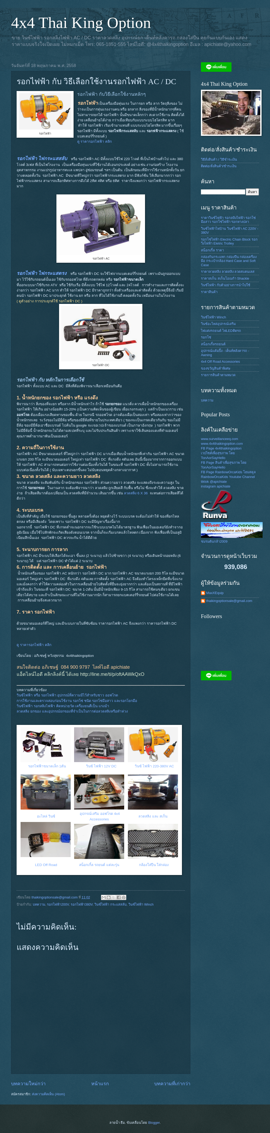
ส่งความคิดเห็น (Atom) (48, 1094)
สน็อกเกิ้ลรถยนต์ (213, 344)
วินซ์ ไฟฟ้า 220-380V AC (155, 766)
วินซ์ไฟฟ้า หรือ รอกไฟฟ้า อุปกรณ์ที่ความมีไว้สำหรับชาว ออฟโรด (67, 695)
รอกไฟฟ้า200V (58, 904)
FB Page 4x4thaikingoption (221, 448)
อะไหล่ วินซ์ (46, 816)
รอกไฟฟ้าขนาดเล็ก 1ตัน (47, 766)
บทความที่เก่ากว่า (172, 1083)
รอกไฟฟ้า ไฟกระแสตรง (41, 273)
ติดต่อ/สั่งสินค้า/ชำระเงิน (219, 166)
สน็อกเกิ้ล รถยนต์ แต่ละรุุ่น (99, 865)
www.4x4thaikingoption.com (222, 444)
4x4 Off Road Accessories (220, 362)
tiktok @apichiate (214, 482)
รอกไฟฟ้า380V (82, 904)
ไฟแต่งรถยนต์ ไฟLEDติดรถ (221, 331)
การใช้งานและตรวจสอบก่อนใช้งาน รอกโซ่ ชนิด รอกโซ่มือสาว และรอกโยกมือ (77, 701)
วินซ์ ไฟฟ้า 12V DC (101, 766)
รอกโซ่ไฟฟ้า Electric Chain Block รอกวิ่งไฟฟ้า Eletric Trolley (229, 241)
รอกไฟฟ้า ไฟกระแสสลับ (42, 158)
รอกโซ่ (206, 337)
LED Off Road (46, 865)
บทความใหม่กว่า (28, 1083)
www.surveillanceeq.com (219, 439)
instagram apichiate (215, 486)
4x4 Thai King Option (81, 22)
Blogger (154, 1123)
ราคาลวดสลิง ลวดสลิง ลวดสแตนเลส (227, 272)
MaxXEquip (215, 593)
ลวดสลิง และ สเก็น (153, 816)
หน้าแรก (100, 1083)
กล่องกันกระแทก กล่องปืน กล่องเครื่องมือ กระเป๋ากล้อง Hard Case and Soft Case (229, 261)
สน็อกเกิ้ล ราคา (212, 250)
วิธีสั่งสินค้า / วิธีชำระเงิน (219, 159)
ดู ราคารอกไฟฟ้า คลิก (95, 142)
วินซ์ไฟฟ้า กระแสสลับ (110, 904)
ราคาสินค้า (209, 292)
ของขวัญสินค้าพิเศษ (215, 368)
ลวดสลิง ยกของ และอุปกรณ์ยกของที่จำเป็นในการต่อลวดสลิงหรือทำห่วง (72, 711)
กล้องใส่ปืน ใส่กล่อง (154, 865)
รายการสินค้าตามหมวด (218, 375)
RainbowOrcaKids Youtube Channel (228, 477)
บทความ (39, 904)
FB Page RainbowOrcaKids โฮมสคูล (228, 472)
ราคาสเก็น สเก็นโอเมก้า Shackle (225, 278)
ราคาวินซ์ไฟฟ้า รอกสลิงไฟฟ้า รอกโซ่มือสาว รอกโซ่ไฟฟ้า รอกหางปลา (228, 220)
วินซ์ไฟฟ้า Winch (140, 904)
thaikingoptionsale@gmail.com (229, 601)
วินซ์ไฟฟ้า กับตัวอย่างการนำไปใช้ (225, 285)
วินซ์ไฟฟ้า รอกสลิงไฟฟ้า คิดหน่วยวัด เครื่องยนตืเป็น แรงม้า (63, 706)
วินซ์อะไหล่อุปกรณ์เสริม (218, 324)
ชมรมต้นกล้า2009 (214, 541)
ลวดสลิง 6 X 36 (136, 493)
